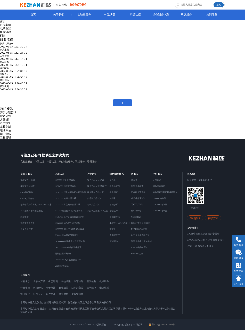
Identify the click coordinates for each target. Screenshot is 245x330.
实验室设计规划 (27, 180)
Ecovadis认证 (137, 253)
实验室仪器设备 (27, 223)
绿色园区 (114, 192)
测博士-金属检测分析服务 (200, 246)
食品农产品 (39, 281)
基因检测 (91, 281)
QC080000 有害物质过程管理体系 (70, 241)
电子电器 (5, 28)
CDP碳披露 (136, 217)
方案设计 (4, 74)
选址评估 (4, 80)
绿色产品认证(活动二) (97, 186)
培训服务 (211, 14)
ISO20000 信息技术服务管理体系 (69, 229)
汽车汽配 (78, 281)
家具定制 (4, 49)
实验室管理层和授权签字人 (165, 192)
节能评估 (114, 241)
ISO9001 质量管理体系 (65, 180)
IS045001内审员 (160, 211)
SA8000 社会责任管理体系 (66, 235)
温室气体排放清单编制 (141, 241)
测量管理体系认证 (63, 253)
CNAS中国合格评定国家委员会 (203, 233)
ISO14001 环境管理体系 (65, 186)
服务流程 (5, 32)
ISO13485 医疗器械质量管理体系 (69, 217)
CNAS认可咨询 (27, 198)
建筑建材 (63, 294)
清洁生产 (114, 211)
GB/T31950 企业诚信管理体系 (68, 247)
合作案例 (5, 24)
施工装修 (4, 62)
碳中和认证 (136, 211)
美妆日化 (38, 287)
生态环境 (53, 281)
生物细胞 (66, 281)
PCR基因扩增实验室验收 (31, 211)
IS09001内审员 (159, 198)
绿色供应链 (115, 186)
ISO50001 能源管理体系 (65, 198)
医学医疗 (91, 287)
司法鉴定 (25, 294)
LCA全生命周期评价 (140, 235)
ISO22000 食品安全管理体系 (67, 204)
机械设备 (104, 281)
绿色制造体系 (161, 14)
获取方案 (213, 218)
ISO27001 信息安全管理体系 (67, 223)
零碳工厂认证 (137, 204)
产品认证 (135, 14)
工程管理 (4, 55)
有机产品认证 (93, 204)
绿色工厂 (114, 180)
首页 (33, 14)
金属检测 (104, 287)
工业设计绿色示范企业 (120, 223)
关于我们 (58, 14)
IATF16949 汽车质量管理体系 (68, 260)
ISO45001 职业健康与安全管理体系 (70, 192)
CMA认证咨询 (26, 192)
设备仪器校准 (26, 229)
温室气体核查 (137, 186)
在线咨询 (195, 218)
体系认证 (109, 14)
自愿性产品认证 (94, 198)
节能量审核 (115, 217)
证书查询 (157, 180)
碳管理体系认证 (62, 266)
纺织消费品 (77, 287)
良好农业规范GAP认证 (97, 211)
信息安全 (38, 294)
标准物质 (24, 217)
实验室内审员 (159, 186)
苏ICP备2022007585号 (162, 324)
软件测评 (50, 294)
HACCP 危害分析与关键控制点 (69, 211)
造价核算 (4, 68)
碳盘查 (134, 180)
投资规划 (4, 86)
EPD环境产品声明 (139, 229)
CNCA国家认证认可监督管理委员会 (206, 240)
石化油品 (63, 287)
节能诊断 (114, 204)
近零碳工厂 (115, 235)
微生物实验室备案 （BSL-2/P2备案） (37, 204)
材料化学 (25, 281)
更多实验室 (77, 294)
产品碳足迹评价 (138, 192)
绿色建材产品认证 (95, 192)
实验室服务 (84, 14)
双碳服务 (186, 14)
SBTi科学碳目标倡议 (140, 223)
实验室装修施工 (27, 186)
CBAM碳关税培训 (139, 247)
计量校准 (25, 287)
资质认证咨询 (6, 43)
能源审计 (114, 198)
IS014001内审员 (160, 204)
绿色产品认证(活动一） (97, 180)
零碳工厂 (114, 229)
